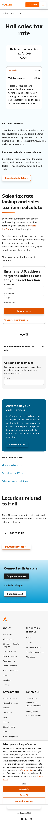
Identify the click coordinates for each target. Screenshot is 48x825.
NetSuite (6, 708)
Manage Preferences (24, 801)
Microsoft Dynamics (10, 703)
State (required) (9, 303)
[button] (24, 533)
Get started (32, 4)
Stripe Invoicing (9, 727)
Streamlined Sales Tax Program (11, 645)
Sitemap (6, 685)
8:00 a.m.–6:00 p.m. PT (34, 706)
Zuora (5, 731)
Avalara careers (9, 661)
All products (30, 657)
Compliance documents (35, 652)
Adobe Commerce (10, 698)
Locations (6, 680)
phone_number (32, 698)
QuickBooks (7, 712)
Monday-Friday (31, 702)
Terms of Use (27, 770)
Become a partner (10, 666)
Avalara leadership (10, 656)
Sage (5, 717)
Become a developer (11, 670)
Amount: (7, 378)
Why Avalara (7, 634)
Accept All (24, 789)
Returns (29, 642)
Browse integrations (11, 736)
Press (5, 675)
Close (24, 784)
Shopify (6, 722)
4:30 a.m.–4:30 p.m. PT (34, 715)
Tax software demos (33, 647)
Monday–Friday (32, 711)
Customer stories (10, 651)
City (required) (9, 293)
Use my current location (17, 320)
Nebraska (12, 70)
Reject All (24, 795)
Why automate (8, 639)
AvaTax (28, 638)
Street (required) (9, 284)
